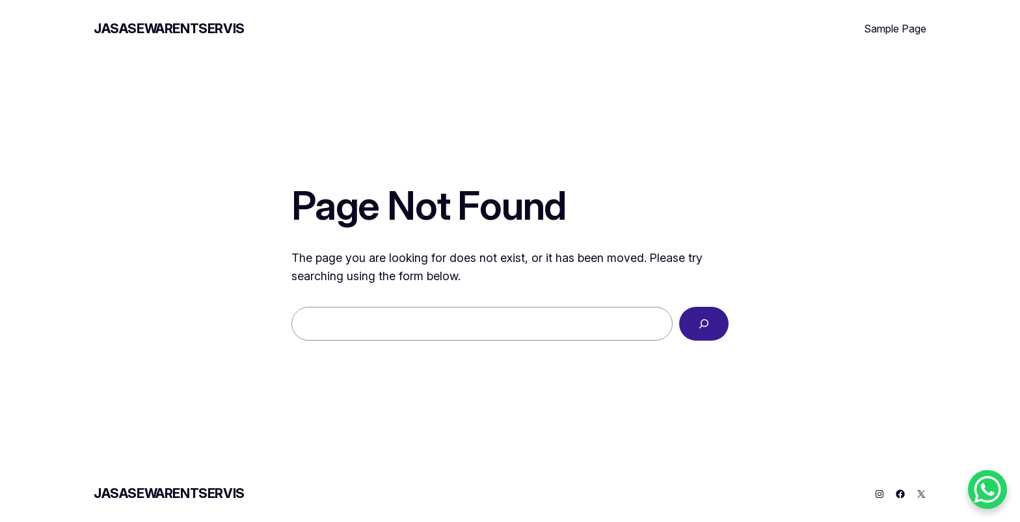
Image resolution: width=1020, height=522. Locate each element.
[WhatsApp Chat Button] (987, 489)
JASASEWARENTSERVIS (169, 28)
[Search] (704, 324)
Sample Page (895, 28)
